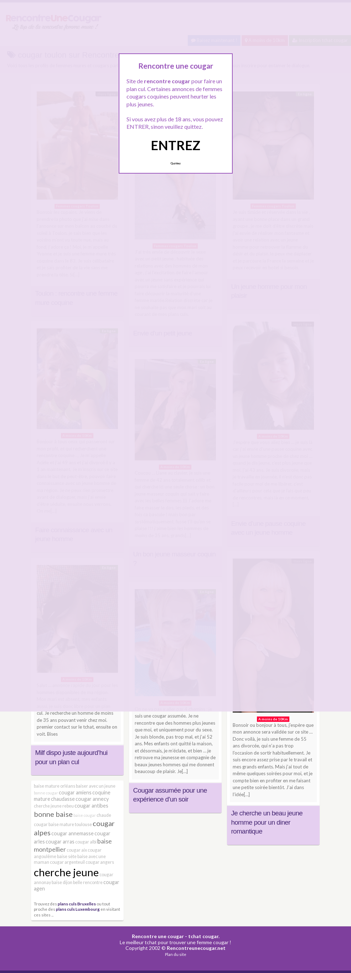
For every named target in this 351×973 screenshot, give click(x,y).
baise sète (67, 856)
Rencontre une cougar (158, 936)
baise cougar (84, 815)
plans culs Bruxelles (77, 903)
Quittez (175, 163)
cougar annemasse (72, 833)
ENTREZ (175, 145)
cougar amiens (75, 792)
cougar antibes (91, 806)
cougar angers (100, 862)
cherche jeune (66, 872)
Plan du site (175, 954)
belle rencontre (88, 882)
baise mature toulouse (70, 824)
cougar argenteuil (67, 862)
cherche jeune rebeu (54, 806)
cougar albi (86, 842)
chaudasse (63, 799)
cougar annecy (92, 799)
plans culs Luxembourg (78, 908)
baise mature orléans (54, 786)
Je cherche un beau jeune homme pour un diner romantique (267, 822)
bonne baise (53, 814)
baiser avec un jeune (95, 786)
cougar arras (60, 842)
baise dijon (62, 882)
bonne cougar (46, 792)
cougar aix (77, 850)
